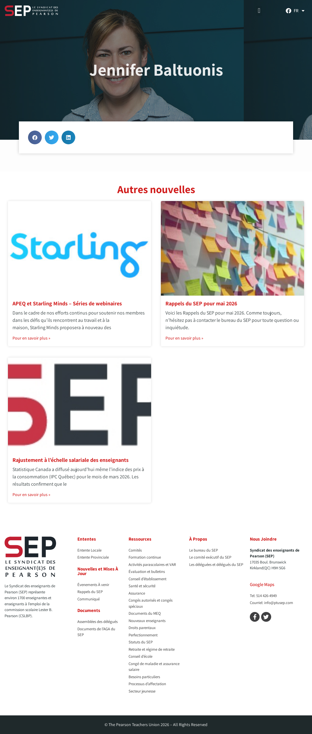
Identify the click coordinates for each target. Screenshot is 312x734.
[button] (259, 11)
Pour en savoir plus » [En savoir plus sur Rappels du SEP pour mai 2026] (184, 338)
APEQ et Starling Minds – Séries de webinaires (67, 303)
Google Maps (262, 584)
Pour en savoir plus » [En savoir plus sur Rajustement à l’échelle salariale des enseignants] (31, 494)
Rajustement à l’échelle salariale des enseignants (70, 459)
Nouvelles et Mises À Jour (97, 571)
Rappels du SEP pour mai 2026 (201, 303)
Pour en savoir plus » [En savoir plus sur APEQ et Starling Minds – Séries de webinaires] (31, 338)
